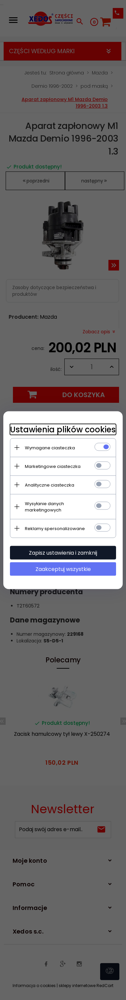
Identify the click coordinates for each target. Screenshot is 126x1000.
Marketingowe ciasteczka (53, 466)
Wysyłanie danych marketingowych (44, 506)
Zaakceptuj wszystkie (63, 569)
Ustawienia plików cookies (63, 429)
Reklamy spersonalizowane (55, 528)
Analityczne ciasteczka (49, 485)
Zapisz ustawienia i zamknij (63, 552)
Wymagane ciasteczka (50, 447)
